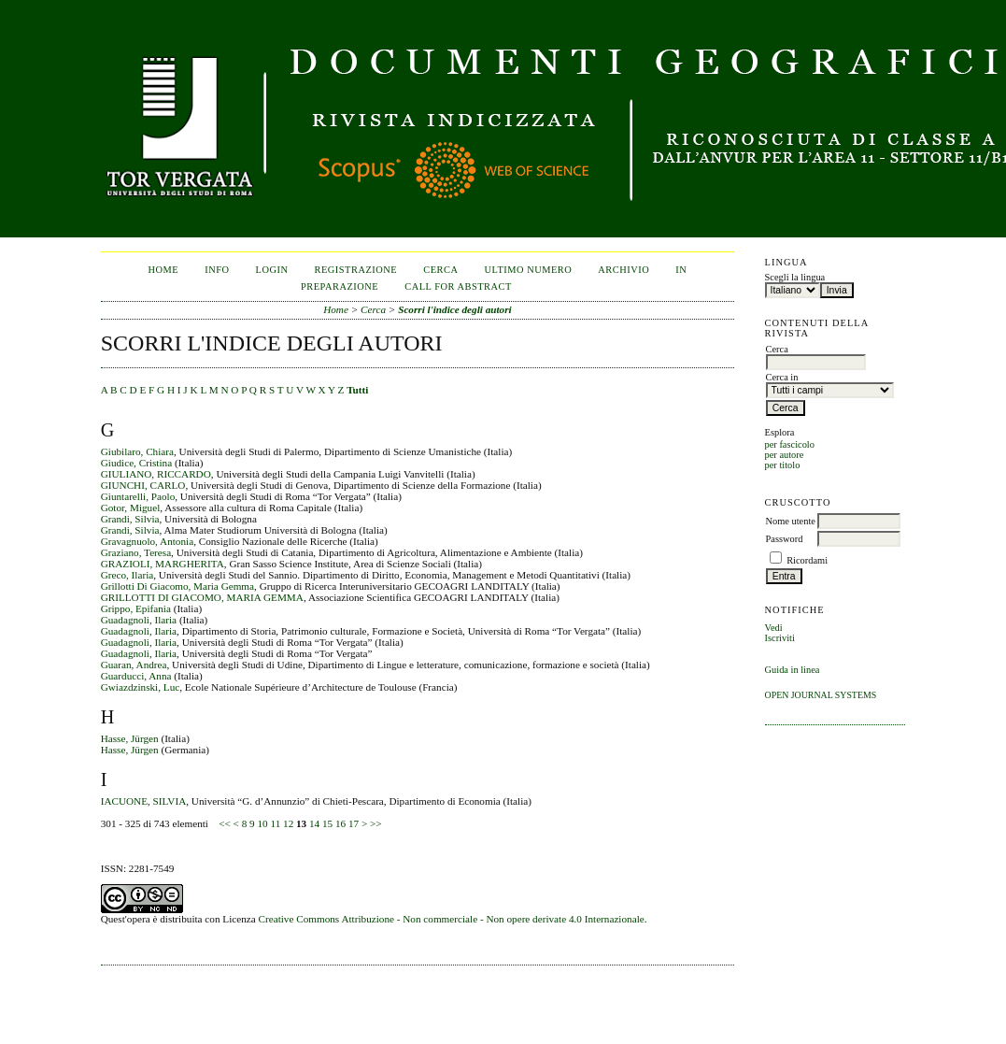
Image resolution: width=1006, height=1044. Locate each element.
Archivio (623, 270)
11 (275, 823)
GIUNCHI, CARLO (143, 485)
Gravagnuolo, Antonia (147, 541)
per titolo (783, 465)
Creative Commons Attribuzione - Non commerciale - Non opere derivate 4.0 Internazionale (452, 918)
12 (288, 823)
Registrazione (356, 270)
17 (353, 823)
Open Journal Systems (821, 695)
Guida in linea (792, 670)
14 (314, 823)
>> (376, 823)
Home (164, 270)
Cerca (440, 270)
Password (784, 539)
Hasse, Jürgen (130, 738)
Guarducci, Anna (136, 675)
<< (225, 823)
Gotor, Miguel (131, 507)
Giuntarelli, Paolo (138, 496)
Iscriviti (780, 638)
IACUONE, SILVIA (144, 801)
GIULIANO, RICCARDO (156, 473)
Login (272, 270)
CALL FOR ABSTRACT (458, 286)
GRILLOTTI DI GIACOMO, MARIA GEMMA (202, 597)
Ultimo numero (528, 270)
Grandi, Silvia (130, 518)
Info (217, 270)
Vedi (774, 627)
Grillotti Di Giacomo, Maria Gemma (177, 586)
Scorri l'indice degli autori (455, 309)
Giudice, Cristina (136, 462)
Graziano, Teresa (136, 552)
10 (262, 823)
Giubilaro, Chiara (137, 451)
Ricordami (807, 560)
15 (327, 823)
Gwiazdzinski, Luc (140, 687)
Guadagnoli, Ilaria (139, 619)
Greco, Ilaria (127, 574)
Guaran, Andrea (134, 664)
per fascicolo (790, 444)
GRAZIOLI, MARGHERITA (162, 563)
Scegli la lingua (795, 277)
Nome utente (790, 521)
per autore (784, 455)
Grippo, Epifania (136, 608)
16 (340, 823)
